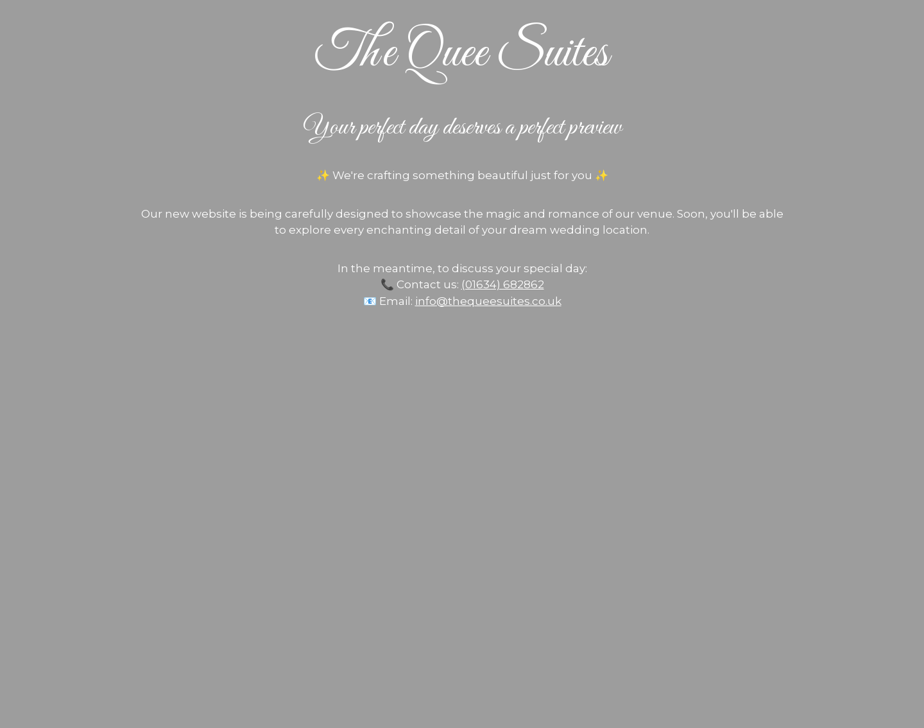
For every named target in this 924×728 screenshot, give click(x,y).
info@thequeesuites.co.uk (488, 301)
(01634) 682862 (502, 284)
